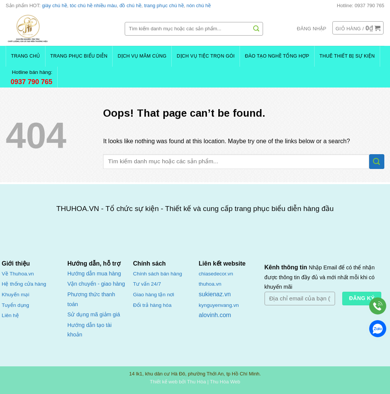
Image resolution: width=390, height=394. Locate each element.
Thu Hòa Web (225, 382)
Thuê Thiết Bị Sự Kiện (347, 56)
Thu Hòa (196, 382)
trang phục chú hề (164, 5)
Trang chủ (25, 56)
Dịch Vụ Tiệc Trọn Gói (206, 56)
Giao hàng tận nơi (153, 294)
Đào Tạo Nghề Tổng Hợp (277, 56)
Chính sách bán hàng (157, 274)
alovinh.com (215, 315)
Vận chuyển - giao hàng (96, 284)
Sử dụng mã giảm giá (93, 314)
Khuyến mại (16, 294)
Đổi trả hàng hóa (152, 305)
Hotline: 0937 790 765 (360, 5)
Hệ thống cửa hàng (24, 284)
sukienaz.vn (215, 294)
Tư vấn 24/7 (147, 284)
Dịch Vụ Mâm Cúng (141, 56)
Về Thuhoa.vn (18, 274)
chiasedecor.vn (216, 274)
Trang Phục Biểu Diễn (79, 56)
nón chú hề (198, 5)
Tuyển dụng (15, 305)
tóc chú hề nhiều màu (93, 5)
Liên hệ (10, 315)
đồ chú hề (130, 5)
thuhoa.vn (210, 284)
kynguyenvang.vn (219, 305)
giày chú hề (54, 5)
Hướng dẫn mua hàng (94, 273)
